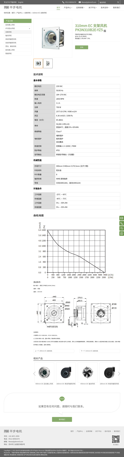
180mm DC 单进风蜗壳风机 (66, 384)
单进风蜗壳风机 (10, 39)
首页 (72, 431)
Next (119, 374)
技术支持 (108, 431)
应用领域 (89, 431)
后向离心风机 (10, 25)
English (20, 2)
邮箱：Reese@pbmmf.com (13, 441)
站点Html (54, 450)
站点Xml (59, 450)
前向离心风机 (10, 50)
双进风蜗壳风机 (10, 43)
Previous (34, 374)
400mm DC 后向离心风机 (44, 384)
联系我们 (62, 419)
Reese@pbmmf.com (89, 2)
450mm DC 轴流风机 (87, 384)
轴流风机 (103, 2)
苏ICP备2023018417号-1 (75, 450)
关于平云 (98, 431)
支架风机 (8, 32)
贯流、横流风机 (10, 46)
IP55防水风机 (10, 28)
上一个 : (43, 351)
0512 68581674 (70, 2)
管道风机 (8, 53)
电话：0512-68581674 (12, 439)
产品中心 (80, 431)
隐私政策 (48, 450)
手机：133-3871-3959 (11, 436)
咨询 (81, 47)
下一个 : (89, 351)
